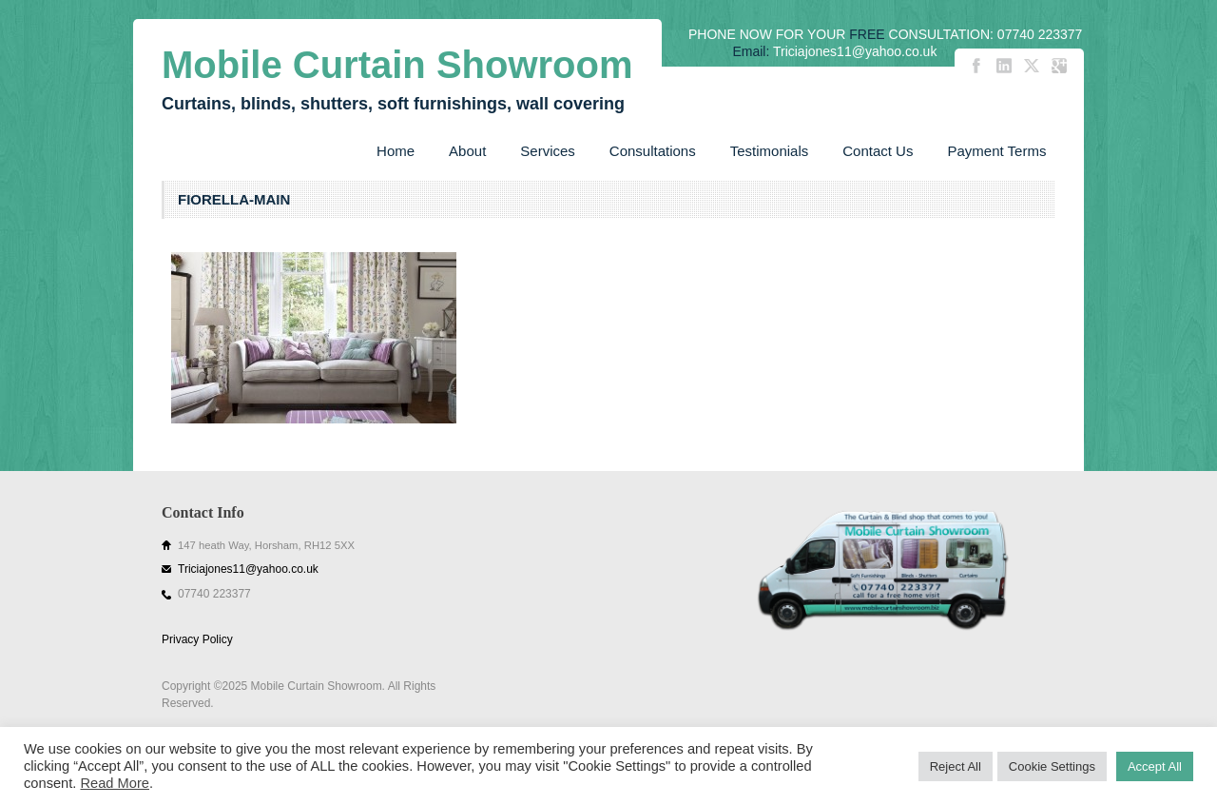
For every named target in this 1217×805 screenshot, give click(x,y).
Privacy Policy (197, 639)
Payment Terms (996, 151)
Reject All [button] (955, 766)
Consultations (652, 151)
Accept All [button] (1155, 766)
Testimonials (769, 151)
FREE (866, 34)
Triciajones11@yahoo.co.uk (248, 569)
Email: (750, 51)
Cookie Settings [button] (1052, 766)
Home (396, 151)
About (467, 151)
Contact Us (877, 151)
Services (547, 151)
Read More (114, 783)
